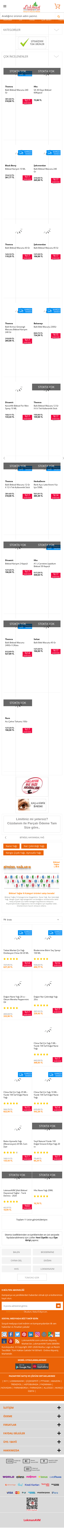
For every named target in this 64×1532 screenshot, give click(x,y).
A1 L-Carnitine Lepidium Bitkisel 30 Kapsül (45, 565)
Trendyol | (17, 1384)
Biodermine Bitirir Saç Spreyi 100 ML (47, 951)
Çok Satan (46, 19)
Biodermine (47, 1252)
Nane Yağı (11, 846)
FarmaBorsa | (22, 1387)
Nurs (7, 718)
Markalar (7, 19)
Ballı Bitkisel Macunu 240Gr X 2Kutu (14, 644)
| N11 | (6, 1380)
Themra (9, 86)
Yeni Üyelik (42, 1237)
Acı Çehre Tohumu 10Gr (16, 721)
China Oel (16, 1260)
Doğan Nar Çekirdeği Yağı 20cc (46, 998)
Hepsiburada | (32, 1384)
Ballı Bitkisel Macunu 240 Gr (16, 91)
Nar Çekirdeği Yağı (34, 846)
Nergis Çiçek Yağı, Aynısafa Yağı (23, 852)
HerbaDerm (39, 481)
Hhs (36, 86)
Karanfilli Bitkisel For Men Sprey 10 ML (17, 407)
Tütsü (32, 19)
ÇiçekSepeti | (33, 1380)
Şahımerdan (40, 165)
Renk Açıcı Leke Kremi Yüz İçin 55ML (46, 486)
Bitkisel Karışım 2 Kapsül (16, 563)
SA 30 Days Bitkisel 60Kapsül (42, 91)
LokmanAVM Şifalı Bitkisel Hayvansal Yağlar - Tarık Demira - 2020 (15, 1193)
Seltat (37, 639)
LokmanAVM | (18, 1380)
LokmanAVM (47, 1268)
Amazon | (56, 1380)
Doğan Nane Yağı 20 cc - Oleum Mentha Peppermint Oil (16, 999)
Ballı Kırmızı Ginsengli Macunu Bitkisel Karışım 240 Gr (16, 330)
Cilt (20, 19)
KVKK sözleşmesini (14, 1311)
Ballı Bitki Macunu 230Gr (45, 327)
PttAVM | (46, 1380)
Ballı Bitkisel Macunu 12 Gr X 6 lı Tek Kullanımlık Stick (46, 407)
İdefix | (32, 1391)
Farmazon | (37, 1387)
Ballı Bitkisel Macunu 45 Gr (46, 248)
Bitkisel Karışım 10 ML (15, 169)
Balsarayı (38, 323)
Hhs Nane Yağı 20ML (43, 1190)
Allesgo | (49, 1387)
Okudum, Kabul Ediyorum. (25, 1311)
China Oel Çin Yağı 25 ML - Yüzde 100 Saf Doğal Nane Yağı (15, 1095)
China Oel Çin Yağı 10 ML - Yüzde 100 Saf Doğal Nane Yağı (46, 1095)
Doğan (47, 1260)
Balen (16, 1252)
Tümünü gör (32, 1277)
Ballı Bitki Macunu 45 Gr (45, 642)
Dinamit (9, 402)
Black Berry (10, 165)
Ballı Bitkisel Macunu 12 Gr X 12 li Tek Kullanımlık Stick (17, 486)
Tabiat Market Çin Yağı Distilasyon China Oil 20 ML (16, 951)
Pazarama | (46, 1384)
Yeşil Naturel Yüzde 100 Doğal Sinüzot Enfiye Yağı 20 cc (47, 1144)
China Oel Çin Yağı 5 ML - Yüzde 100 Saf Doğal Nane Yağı (46, 1046)
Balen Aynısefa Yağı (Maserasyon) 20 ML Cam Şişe (15, 1144)
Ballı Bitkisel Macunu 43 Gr (17, 248)
